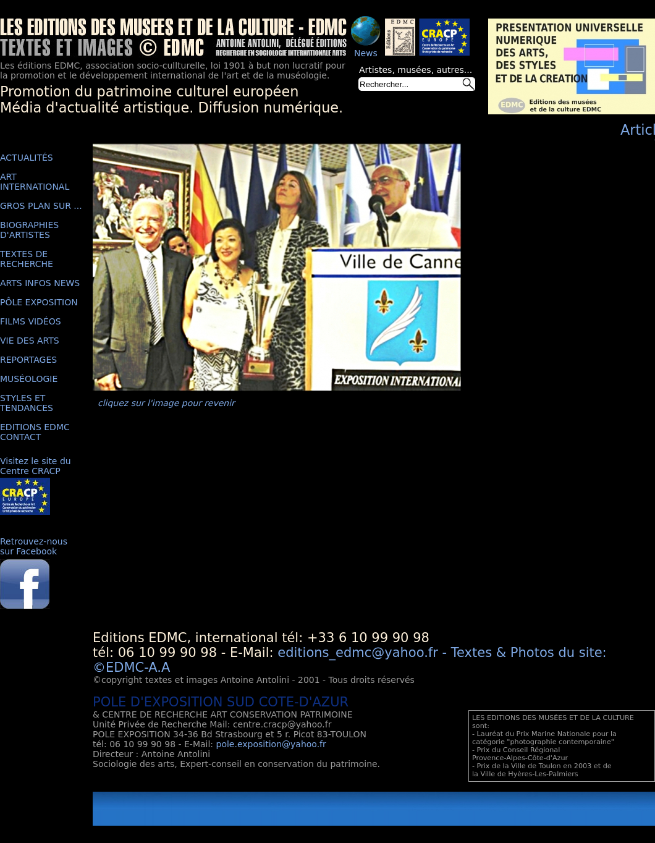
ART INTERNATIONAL (34, 182)
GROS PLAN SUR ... (41, 206)
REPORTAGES (28, 360)
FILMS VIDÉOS (30, 321)
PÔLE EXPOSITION (39, 302)
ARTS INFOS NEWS (40, 283)
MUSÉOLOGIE (28, 379)
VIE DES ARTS (29, 340)
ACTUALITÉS (26, 158)
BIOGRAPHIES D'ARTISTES (29, 230)
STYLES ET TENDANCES (26, 403)
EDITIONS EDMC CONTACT (35, 432)
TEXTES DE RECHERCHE (26, 259)
